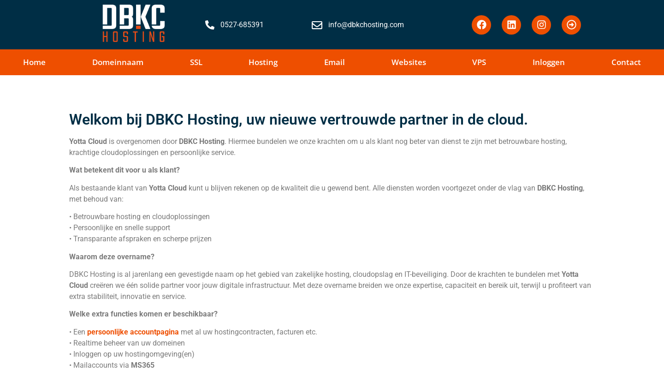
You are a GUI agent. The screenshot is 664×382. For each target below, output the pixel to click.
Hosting (263, 62)
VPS (479, 62)
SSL (196, 62)
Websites (408, 62)
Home (34, 62)
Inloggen (549, 62)
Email (334, 62)
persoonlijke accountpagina (133, 332)
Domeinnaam (117, 62)
